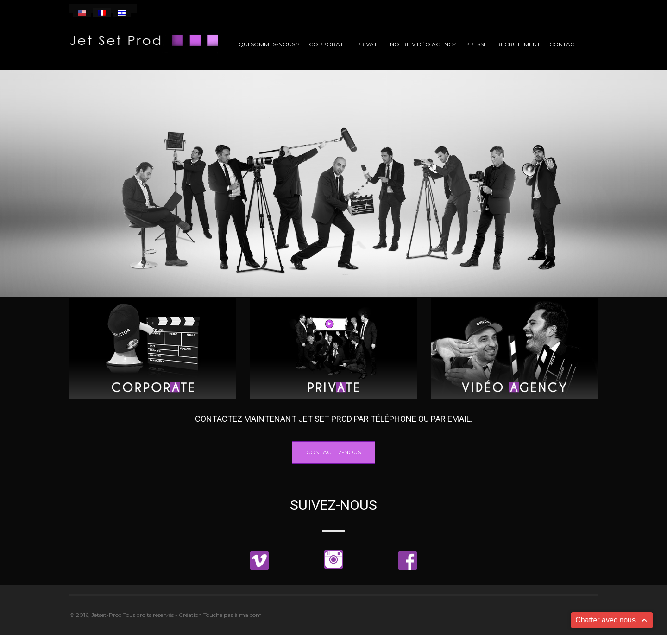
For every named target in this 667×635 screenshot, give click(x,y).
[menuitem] (82, 12)
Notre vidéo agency (423, 44)
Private (368, 44)
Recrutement (518, 44)
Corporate (328, 44)
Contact (563, 44)
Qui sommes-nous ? (269, 44)
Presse (476, 44)
